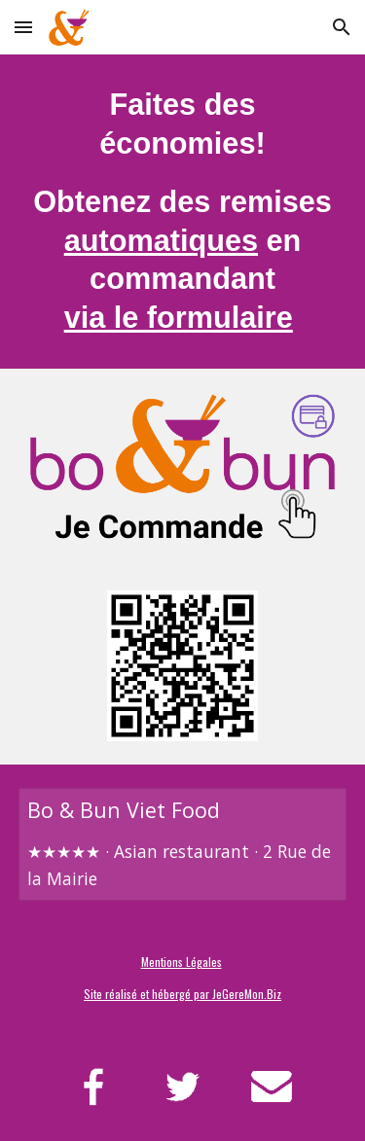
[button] (23, 26)
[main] (182, 211)
